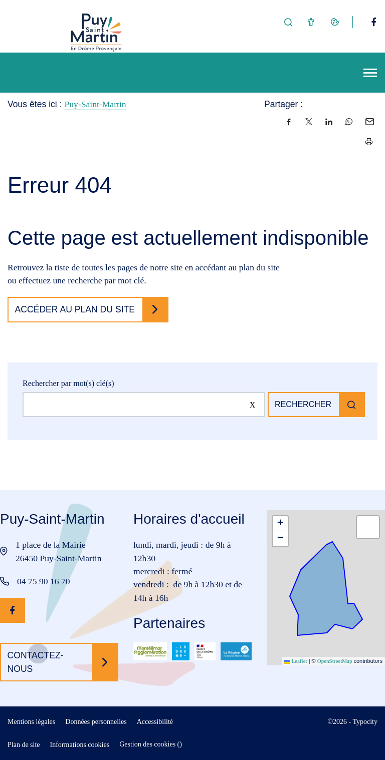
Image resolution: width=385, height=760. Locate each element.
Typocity (364, 721)
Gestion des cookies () (150, 744)
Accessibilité (155, 721)
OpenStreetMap (334, 661)
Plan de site (24, 744)
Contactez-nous (36, 661)
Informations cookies (80, 744)
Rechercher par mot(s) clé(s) (68, 383)
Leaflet (295, 661)
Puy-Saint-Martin (95, 104)
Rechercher (303, 404)
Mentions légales (31, 721)
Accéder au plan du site (75, 309)
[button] (280, 523)
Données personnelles (95, 721)
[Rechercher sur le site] (144, 404)
